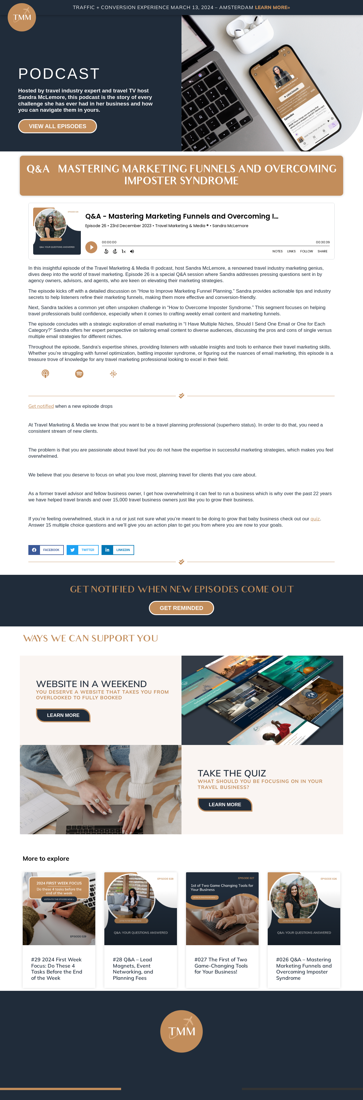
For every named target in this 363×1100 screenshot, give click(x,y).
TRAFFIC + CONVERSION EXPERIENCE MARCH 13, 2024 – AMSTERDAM (164, 7)
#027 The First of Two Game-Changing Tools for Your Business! (221, 965)
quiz (315, 519)
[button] (46, 550)
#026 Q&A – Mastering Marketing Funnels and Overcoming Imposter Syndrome (304, 968)
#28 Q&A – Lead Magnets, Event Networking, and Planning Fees (133, 968)
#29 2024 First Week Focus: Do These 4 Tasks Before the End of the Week (56, 968)
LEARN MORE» (272, 7)
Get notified (41, 406)
